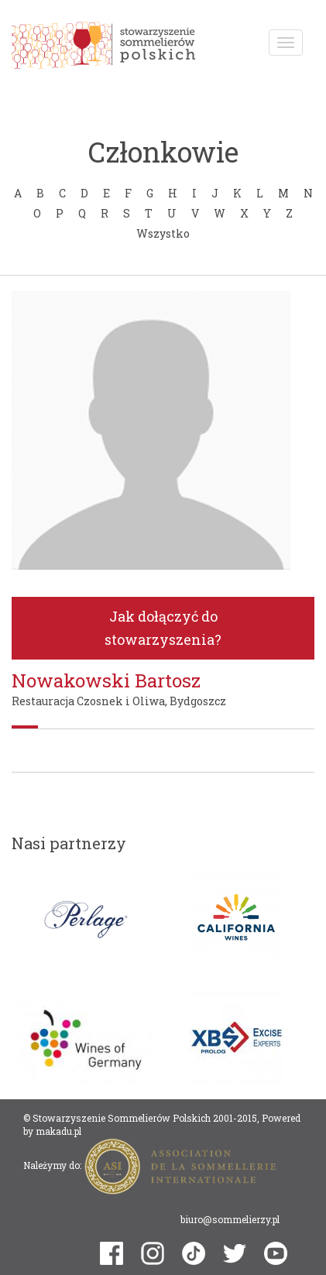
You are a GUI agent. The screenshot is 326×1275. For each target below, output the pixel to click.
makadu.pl (58, 1131)
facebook (111, 1253)
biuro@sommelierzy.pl (230, 1219)
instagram (152, 1253)
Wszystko (163, 233)
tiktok (193, 1253)
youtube (275, 1253)
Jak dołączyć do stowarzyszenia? (163, 628)
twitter (234, 1253)
